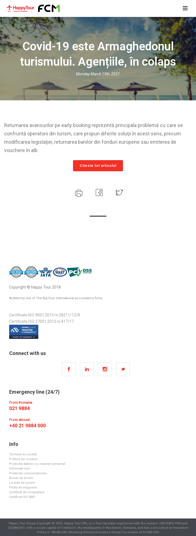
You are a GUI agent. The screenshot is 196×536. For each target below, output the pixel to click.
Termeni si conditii (23, 454)
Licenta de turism (22, 483)
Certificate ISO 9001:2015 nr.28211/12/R (44, 315)
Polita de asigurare (23, 487)
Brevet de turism (21, 478)
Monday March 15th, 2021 (98, 74)
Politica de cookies (23, 459)
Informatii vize (19, 468)
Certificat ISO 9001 (22, 497)
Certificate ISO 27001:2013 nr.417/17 (41, 321)
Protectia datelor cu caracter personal (37, 464)
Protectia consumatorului (28, 473)
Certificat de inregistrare (26, 492)
